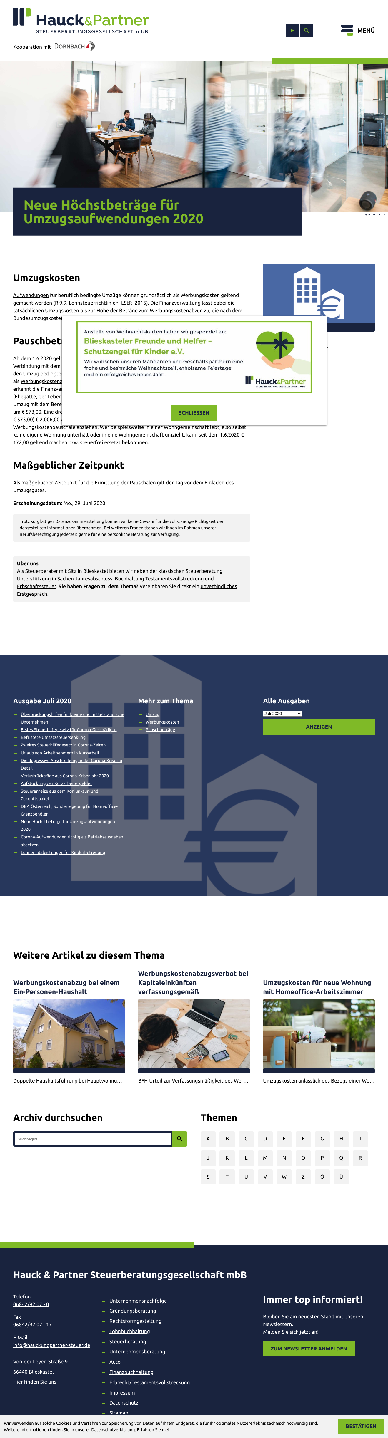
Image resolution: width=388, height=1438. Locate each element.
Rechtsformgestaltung (135, 1321)
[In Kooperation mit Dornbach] (73, 47)
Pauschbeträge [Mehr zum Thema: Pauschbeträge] (160, 729)
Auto (115, 1362)
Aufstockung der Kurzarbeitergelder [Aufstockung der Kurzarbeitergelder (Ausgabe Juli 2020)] (56, 783)
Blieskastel (95, 571)
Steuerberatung (204, 571)
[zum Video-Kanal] (292, 30)
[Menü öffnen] (358, 30)
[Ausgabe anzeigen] (319, 727)
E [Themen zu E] (284, 1139)
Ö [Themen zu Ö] (322, 1177)
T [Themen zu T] (227, 1177)
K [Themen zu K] (227, 1158)
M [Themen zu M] (265, 1158)
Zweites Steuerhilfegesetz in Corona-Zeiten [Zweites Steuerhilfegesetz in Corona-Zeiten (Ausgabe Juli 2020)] (63, 744)
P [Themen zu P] (322, 1158)
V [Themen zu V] (265, 1177)
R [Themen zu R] (360, 1158)
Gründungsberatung (132, 1311)
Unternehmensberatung (137, 1352)
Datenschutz (124, 1403)
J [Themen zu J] (208, 1158)
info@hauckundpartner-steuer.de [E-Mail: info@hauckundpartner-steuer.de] (51, 1345)
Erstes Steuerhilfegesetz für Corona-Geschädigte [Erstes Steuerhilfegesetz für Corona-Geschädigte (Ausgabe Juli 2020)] (69, 729)
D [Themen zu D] (265, 1139)
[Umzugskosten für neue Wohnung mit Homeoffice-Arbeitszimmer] (319, 1027)
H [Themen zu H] (341, 1139)
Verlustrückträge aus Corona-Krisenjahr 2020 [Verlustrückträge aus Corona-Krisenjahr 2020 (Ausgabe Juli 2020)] (65, 775)
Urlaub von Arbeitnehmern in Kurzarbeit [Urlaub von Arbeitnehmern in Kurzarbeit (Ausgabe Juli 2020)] (60, 752)
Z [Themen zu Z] (303, 1177)
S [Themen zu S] (208, 1177)
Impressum (122, 1393)
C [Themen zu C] (246, 1139)
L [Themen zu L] (246, 1158)
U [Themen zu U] (246, 1177)
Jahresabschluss (93, 579)
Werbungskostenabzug (47, 381)
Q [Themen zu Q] (341, 1158)
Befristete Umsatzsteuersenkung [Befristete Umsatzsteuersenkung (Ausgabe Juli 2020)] (53, 737)
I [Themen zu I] (360, 1139)
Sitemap (118, 1413)
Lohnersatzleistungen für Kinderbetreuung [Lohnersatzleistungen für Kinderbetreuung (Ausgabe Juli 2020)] (63, 852)
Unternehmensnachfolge (138, 1301)
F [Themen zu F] (303, 1139)
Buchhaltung (129, 579)
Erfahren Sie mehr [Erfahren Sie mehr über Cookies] (154, 1429)
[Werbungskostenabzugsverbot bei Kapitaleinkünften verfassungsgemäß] (194, 1027)
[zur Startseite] (81, 21)
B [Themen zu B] (227, 1139)
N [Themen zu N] (284, 1158)
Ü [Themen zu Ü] (341, 1177)
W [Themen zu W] (284, 1177)
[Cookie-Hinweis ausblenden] (361, 1426)
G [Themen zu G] (322, 1139)
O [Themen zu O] (303, 1158)
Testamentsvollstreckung (175, 579)
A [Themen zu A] (208, 1139)
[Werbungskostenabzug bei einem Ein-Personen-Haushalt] (69, 1027)
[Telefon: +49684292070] (51, 1304)
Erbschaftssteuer (36, 586)
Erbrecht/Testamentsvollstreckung (149, 1382)
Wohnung (55, 435)
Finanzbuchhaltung (131, 1372)
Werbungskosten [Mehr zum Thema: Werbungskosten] (162, 721)
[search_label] (92, 1139)
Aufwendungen (31, 295)
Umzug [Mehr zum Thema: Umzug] (152, 714)
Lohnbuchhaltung (129, 1331)
